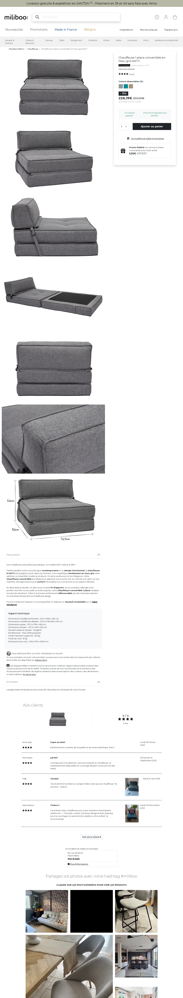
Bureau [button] (49, 40)
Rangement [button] (76, 40)
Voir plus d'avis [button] (91, 837)
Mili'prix (90, 29)
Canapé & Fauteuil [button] (9, 41)
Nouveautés (14, 29)
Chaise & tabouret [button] (29, 41)
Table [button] (61, 40)
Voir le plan (74, 859)
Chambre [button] (92, 40)
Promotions (39, 29)
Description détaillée (127, 69)
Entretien (12, 682)
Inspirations (126, 29)
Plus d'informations (78, 864)
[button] (46, 911)
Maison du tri (41, 660)
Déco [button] (146, 40)
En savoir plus (29, 674)
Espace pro (171, 29)
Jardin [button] (118, 40)
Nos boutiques (148, 29)
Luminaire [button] (132, 40)
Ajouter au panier (152, 126)
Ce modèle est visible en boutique (145, 138)
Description (13, 554)
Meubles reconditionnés (166, 40)
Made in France (66, 29)
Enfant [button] (106, 40)
